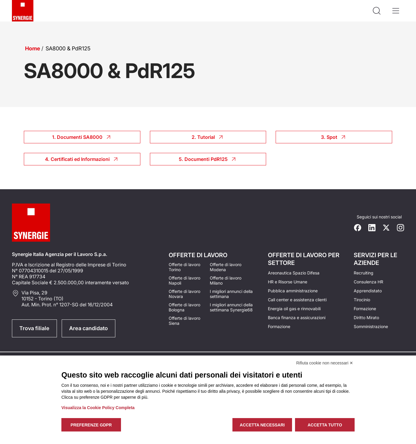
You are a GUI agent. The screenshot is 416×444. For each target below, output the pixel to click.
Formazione (279, 326)
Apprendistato (368, 290)
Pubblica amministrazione (293, 290)
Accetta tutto (325, 425)
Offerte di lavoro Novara (184, 294)
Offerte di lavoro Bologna (184, 307)
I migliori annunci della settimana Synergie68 (231, 307)
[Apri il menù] (395, 10)
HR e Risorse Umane (287, 281)
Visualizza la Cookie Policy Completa (98, 407)
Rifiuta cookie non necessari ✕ (324, 363)
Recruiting (363, 272)
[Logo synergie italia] (22, 10)
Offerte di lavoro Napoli (184, 280)
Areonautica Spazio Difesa (293, 272)
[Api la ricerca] (376, 10)
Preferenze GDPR (91, 425)
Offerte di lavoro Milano (225, 280)
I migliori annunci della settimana (231, 294)
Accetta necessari (262, 425)
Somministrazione (371, 326)
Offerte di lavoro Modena (225, 267)
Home (32, 48)
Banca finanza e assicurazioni (296, 317)
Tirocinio (362, 299)
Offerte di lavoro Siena (184, 321)
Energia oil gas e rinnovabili (294, 308)
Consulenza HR (368, 281)
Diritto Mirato (366, 317)
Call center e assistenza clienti (297, 299)
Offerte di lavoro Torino (184, 267)
